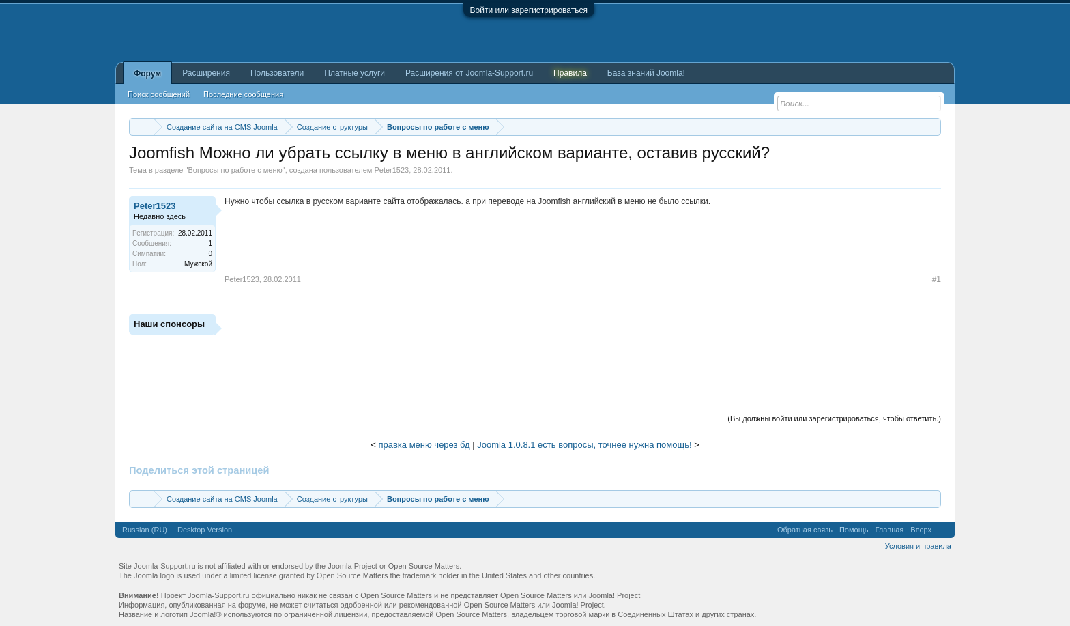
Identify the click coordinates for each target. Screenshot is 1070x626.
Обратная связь (805, 530)
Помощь (854, 530)
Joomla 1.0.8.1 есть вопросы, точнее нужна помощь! (584, 445)
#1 (936, 279)
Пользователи (277, 73)
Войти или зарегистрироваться (529, 10)
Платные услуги (354, 73)
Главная (889, 530)
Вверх (920, 530)
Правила (570, 73)
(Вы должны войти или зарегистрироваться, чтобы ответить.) (834, 418)
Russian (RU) (144, 530)
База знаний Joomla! (646, 73)
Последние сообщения (243, 94)
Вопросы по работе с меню (235, 170)
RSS (943, 530)
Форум (147, 74)
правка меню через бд (423, 445)
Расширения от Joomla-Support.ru (469, 73)
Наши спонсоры (169, 324)
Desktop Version (204, 530)
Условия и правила (918, 546)
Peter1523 (391, 170)
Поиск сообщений (159, 94)
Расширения (206, 73)
